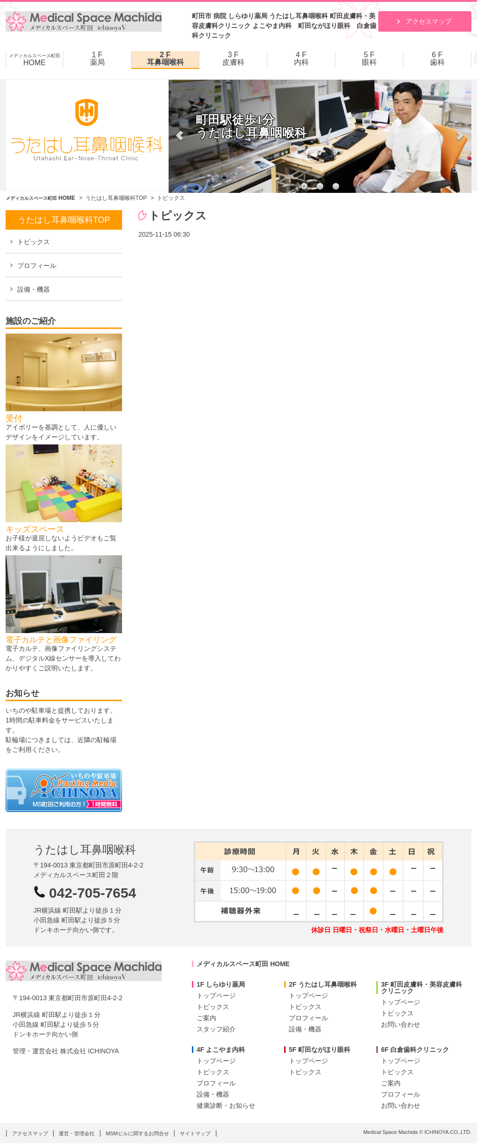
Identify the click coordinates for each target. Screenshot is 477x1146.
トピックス (33, 242)
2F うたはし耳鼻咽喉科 (323, 984)
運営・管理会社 (77, 1133)
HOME (34, 60)
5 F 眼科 (369, 58)
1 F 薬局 (97, 58)
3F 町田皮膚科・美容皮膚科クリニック (421, 988)
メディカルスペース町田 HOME (243, 964)
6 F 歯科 (437, 58)
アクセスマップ (428, 21)
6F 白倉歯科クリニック (415, 1049)
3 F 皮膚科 (233, 58)
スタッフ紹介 (216, 1029)
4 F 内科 (301, 58)
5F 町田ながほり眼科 (319, 1049)
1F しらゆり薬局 (221, 984)
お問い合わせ (400, 1024)
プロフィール (36, 265)
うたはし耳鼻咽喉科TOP (116, 198)
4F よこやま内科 (221, 1049)
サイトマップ (195, 1133)
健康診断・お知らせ (226, 1105)
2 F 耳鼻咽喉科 (165, 58)
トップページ (216, 995)
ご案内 (206, 1018)
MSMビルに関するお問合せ (137, 1133)
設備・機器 (33, 289)
